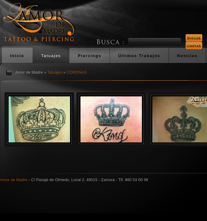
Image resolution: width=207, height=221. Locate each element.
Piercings (89, 55)
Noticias (187, 55)
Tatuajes (51, 55)
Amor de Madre (29, 72)
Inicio (17, 55)
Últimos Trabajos (139, 55)
